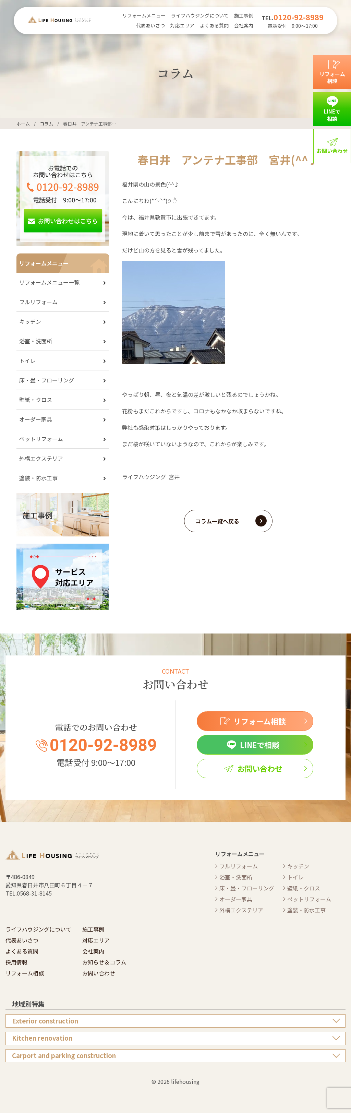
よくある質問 (214, 25)
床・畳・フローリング (46, 380)
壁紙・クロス (35, 399)
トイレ (27, 360)
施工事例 (243, 15)
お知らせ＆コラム (104, 962)
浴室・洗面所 (35, 341)
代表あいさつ (150, 25)
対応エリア (182, 25)
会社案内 (243, 25)
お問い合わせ (98, 973)
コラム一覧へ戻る (217, 521)
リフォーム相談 (24, 973)
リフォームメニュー (144, 15)
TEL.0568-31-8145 (28, 893)
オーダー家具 (35, 419)
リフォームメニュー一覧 (49, 282)
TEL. (293, 18)
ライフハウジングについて (200, 15)
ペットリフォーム (41, 439)
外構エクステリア (41, 458)
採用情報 (16, 962)
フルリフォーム (38, 302)
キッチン (30, 321)
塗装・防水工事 (38, 478)
